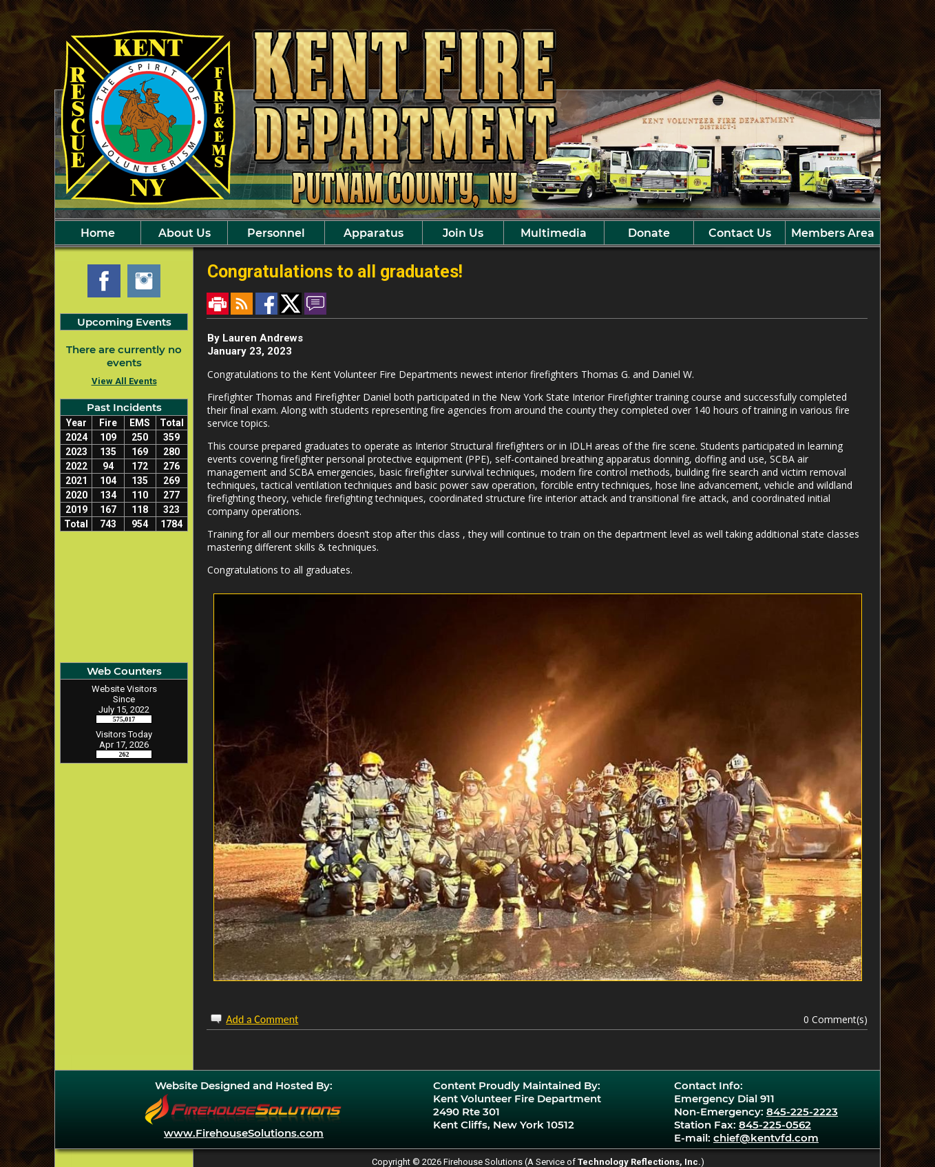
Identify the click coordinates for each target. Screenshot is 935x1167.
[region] (467, 232)
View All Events (124, 381)
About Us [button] (184, 233)
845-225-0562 (775, 1124)
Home (98, 233)
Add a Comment (262, 1019)
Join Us (463, 233)
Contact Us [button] (739, 233)
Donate (649, 233)
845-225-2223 (802, 1111)
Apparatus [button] (373, 233)
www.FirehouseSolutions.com (244, 1132)
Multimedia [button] (554, 233)
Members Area (832, 233)
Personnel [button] (276, 233)
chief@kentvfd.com (766, 1137)
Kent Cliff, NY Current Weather (124, 597)
